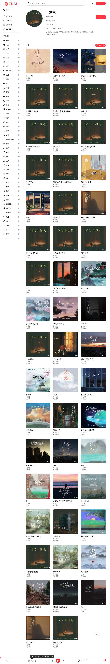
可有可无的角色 (32, 572)
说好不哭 (56, 217)
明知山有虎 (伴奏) (88, 147)
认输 (55, 465)
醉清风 (28, 395)
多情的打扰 (30, 217)
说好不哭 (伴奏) (32, 253)
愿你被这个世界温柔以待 (62, 501)
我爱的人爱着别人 (60, 288)
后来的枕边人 (58, 359)
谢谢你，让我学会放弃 (62, 111)
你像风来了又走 (59, 76)
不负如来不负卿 (59, 253)
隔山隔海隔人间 (32, 324)
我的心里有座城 (87, 359)
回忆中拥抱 (57, 643)
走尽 (27, 288)
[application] (55, 661)
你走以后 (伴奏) (32, 111)
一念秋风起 (30, 359)
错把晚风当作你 (87, 536)
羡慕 (83, 607)
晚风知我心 (85, 501)
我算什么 (56, 430)
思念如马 (84, 253)
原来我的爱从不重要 (33, 607)
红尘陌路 (84, 572)
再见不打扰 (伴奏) (88, 217)
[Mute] (79, 660)
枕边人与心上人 (87, 395)
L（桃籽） (29, 78)
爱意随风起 (30, 430)
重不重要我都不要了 (61, 607)
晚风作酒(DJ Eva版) (33, 536)
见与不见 (84, 288)
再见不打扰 (30, 643)
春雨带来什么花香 (33, 147)
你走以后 (56, 147)
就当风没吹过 (58, 324)
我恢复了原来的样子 (89, 76)
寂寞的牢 (84, 324)
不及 (55, 395)
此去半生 (29, 76)
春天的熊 (84, 111)
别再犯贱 (29, 182)
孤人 (83, 465)
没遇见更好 (30, 465)
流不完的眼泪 (86, 182)
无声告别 (56, 536)
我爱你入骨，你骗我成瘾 (62, 182)
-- (10, 660)
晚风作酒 (56, 572)
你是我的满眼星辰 (88, 430)
